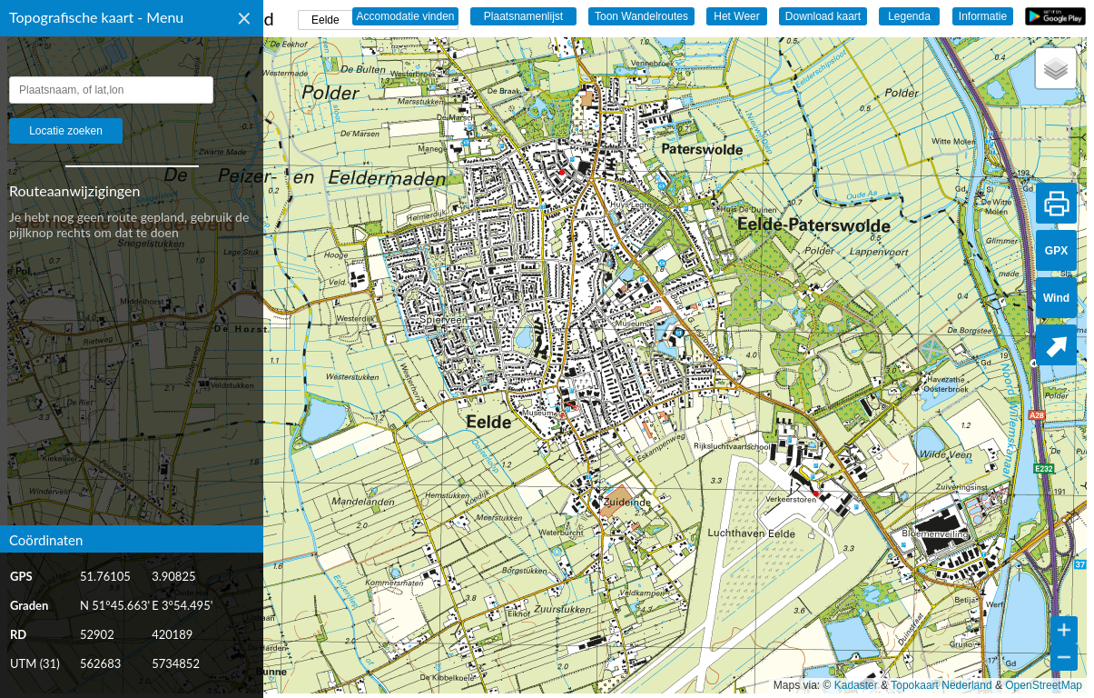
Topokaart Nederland (941, 685)
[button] (1056, 68)
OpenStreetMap (1043, 685)
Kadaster (856, 685)
